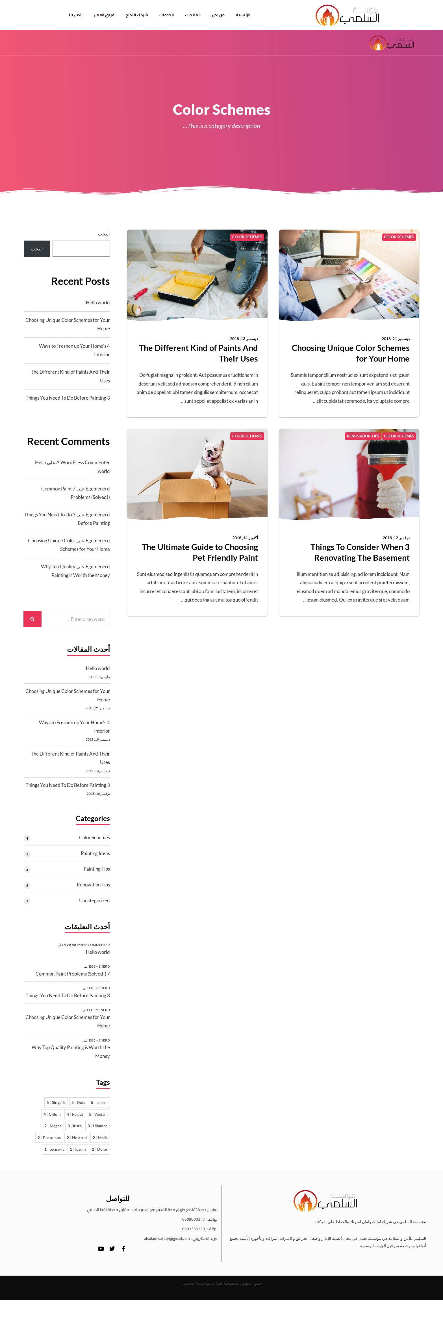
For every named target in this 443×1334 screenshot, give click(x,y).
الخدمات (166, 15)
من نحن (218, 15)
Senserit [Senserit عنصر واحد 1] (54, 1149)
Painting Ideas (95, 853)
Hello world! (97, 302)
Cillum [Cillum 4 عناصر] (52, 1114)
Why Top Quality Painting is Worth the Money (71, 1051)
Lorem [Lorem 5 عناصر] (99, 1102)
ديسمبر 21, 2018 (396, 338)
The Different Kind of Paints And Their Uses (198, 353)
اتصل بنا (75, 15)
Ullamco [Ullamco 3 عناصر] (98, 1125)
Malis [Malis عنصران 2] (100, 1137)
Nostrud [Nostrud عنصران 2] (77, 1137)
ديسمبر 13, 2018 (244, 338)
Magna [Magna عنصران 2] (53, 1125)
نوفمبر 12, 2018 (396, 537)
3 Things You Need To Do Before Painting (68, 398)
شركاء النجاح (137, 15)
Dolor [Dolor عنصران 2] (100, 1149)
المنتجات (193, 15)
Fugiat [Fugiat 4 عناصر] (75, 1114)
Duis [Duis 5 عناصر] (78, 1102)
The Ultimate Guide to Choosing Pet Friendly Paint (200, 552)
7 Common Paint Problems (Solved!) (73, 974)
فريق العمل (104, 15)
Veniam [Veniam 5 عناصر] (98, 1114)
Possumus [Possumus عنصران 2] (49, 1137)
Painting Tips (97, 869)
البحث (104, 234)
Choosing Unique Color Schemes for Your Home (351, 353)
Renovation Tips (93, 885)
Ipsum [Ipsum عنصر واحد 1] (78, 1149)
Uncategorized (94, 900)
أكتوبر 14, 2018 (245, 537)
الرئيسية (243, 15)
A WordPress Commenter (83, 462)
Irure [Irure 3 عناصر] (75, 1125)
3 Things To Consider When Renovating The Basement (360, 552)
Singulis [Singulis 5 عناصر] (56, 1102)
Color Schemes (94, 837)
